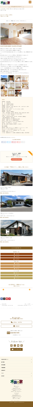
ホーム (12, 400)
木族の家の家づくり (4, 359)
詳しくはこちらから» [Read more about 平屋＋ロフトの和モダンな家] (4, 241)
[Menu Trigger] (30, 2)
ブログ (2, 373)
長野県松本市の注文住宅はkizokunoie (19, 402)
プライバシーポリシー (17, 400)
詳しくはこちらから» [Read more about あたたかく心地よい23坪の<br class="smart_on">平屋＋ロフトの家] (4, 193)
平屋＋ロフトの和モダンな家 (6, 237)
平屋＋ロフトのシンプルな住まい (7, 213)
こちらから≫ (13, 137)
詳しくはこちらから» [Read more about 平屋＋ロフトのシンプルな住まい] (4, 217)
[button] (3, 142)
